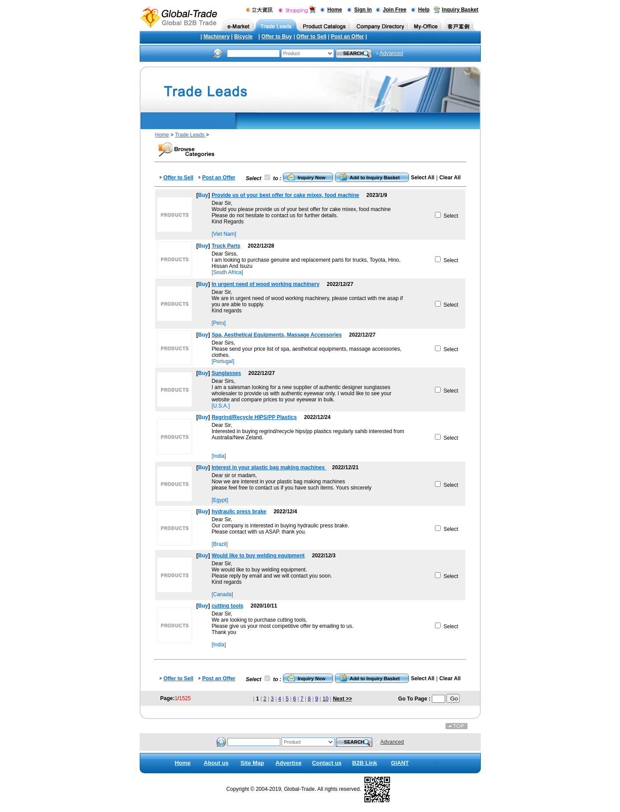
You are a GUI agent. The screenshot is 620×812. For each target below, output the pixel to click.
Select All (422, 177)
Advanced (391, 53)
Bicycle (243, 36)
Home (334, 10)
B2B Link (364, 763)
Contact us (327, 763)
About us (216, 763)
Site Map (252, 763)
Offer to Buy (276, 36)
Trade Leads (190, 135)
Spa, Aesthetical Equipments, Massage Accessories (277, 335)
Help (424, 10)
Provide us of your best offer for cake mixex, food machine (285, 195)
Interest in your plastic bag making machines (269, 467)
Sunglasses (226, 373)
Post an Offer (347, 36)
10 (325, 699)
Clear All (449, 177)
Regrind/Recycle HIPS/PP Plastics (254, 417)
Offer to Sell (312, 36)
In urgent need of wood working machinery (265, 284)
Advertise (288, 763)
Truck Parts (226, 246)
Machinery (217, 36)
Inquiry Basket (460, 10)
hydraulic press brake (239, 511)
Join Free (394, 10)
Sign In (363, 10)
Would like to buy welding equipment (258, 555)
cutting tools (227, 606)
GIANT (399, 763)
